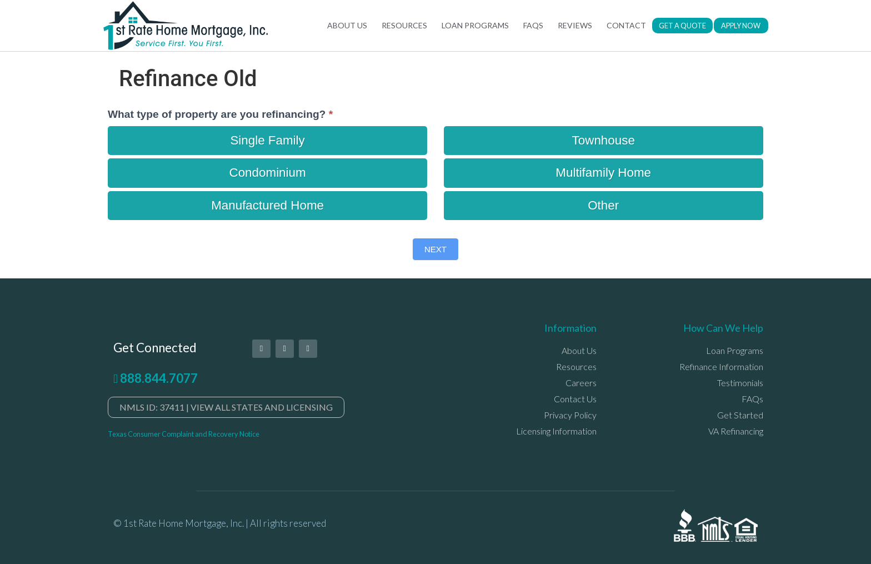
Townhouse (603, 140)
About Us (347, 25)
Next (435, 249)
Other (603, 205)
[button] (682, 26)
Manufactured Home (267, 205)
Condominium (267, 172)
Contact (626, 25)
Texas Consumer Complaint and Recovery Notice (183, 434)
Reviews (575, 25)
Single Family (267, 140)
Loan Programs (475, 25)
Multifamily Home (603, 172)
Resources (404, 25)
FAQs (533, 25)
